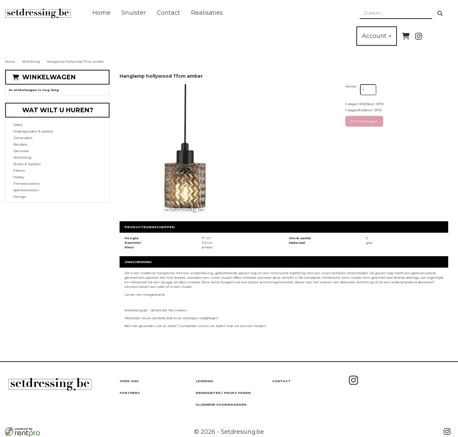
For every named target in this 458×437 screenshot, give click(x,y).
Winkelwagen (49, 77)
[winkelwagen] (406, 36)
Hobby (18, 177)
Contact (168, 12)
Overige (19, 196)
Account (376, 35)
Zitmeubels (22, 138)
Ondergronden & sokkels (33, 131)
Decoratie (21, 151)
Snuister (134, 12)
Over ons (129, 381)
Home (101, 12)
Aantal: (351, 86)
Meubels (20, 144)
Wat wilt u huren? (52, 110)
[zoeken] (440, 13)
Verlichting (31, 61)
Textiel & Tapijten (27, 164)
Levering (204, 381)
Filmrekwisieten (26, 183)
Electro (19, 170)
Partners (130, 393)
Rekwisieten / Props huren (223, 393)
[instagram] (418, 36)
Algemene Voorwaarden (221, 404)
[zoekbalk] (396, 13)
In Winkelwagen (364, 121)
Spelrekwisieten (26, 190)
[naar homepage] (37, 13)
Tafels (17, 125)
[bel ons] (444, 36)
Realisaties (207, 12)
